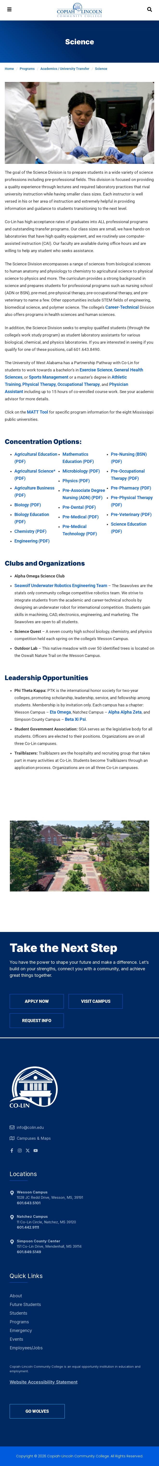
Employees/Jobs (26, 1347)
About (16, 1295)
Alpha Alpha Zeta (125, 712)
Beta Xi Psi (75, 719)
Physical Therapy (39, 384)
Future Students (25, 1304)
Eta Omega (60, 712)
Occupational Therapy (78, 384)
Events (16, 1339)
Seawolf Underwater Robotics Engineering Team (60, 585)
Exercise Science (96, 369)
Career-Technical (122, 307)
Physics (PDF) (76, 480)
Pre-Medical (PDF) (81, 516)
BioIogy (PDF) (27, 504)
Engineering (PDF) (32, 540)
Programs (19, 1321)
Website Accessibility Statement (43, 1382)
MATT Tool (37, 412)
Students (18, 1313)
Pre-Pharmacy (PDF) (131, 487)
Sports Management (49, 377)
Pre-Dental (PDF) (79, 507)
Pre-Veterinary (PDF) (131, 514)
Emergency (21, 1330)
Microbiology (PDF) (81, 471)
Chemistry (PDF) (30, 531)
